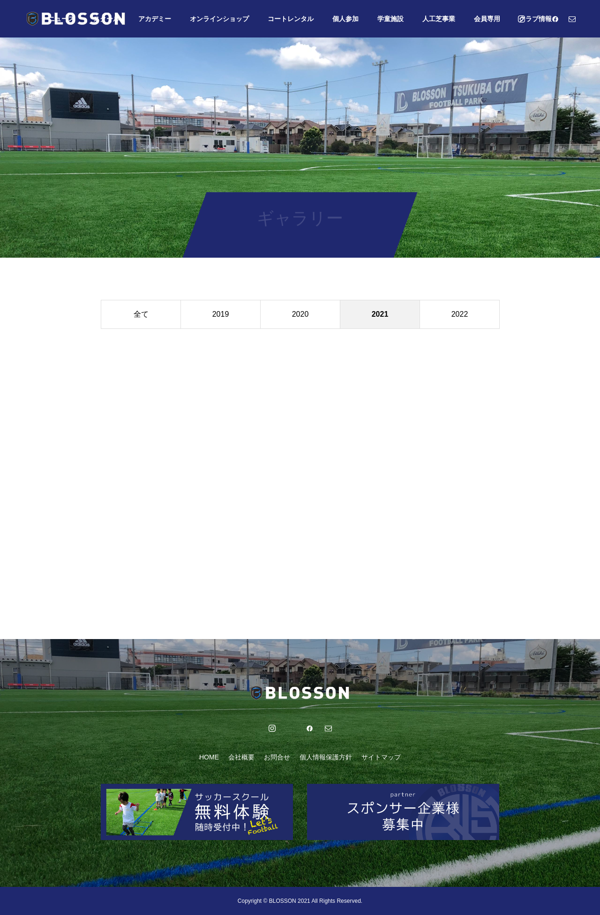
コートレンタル (291, 18)
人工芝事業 (438, 18)
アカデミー (154, 18)
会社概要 (241, 757)
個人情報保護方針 (326, 757)
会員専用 (487, 18)
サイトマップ (381, 757)
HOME (209, 757)
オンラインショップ (219, 18)
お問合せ (277, 757)
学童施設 (390, 18)
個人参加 (345, 18)
